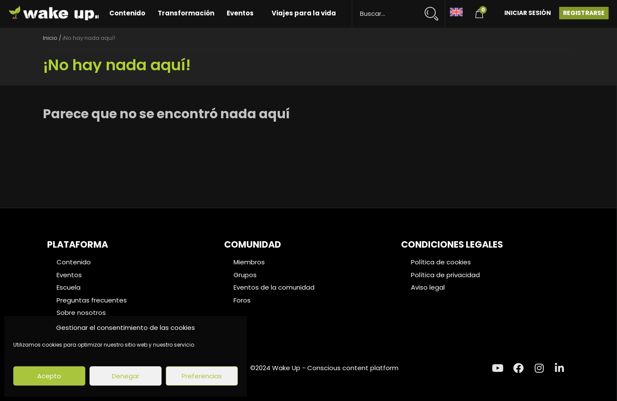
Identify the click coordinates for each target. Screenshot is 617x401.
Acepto (49, 375)
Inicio (50, 38)
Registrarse (584, 13)
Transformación (186, 13)
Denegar (125, 375)
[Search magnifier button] (435, 9)
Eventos (240, 13)
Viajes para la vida (304, 13)
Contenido (127, 13)
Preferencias (202, 375)
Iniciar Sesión (527, 13)
